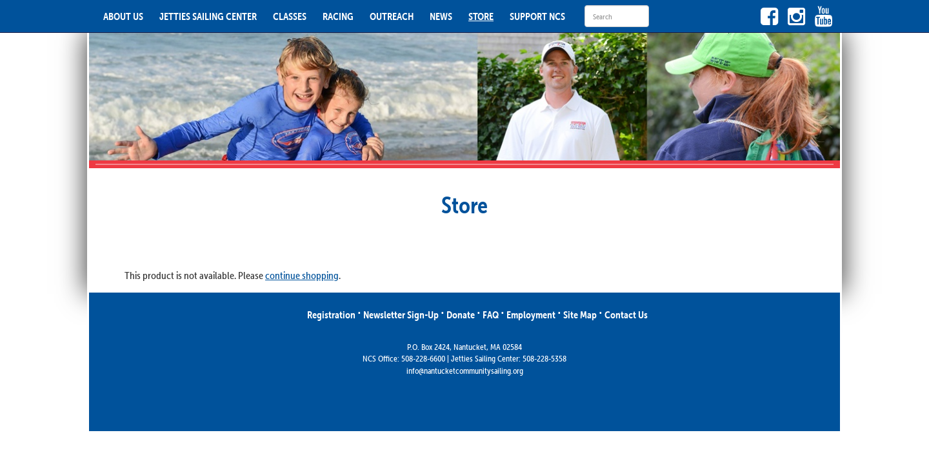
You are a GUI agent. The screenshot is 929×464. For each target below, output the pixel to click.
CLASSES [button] (289, 16)
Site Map (580, 314)
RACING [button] (338, 16)
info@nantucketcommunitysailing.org (464, 370)
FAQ (491, 314)
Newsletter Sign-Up (401, 314)
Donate (460, 314)
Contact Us (626, 314)
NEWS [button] (441, 16)
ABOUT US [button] (123, 16)
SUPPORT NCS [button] (537, 16)
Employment (530, 314)
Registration (331, 314)
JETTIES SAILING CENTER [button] (208, 16)
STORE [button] (481, 16)
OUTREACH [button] (392, 16)
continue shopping (302, 275)
